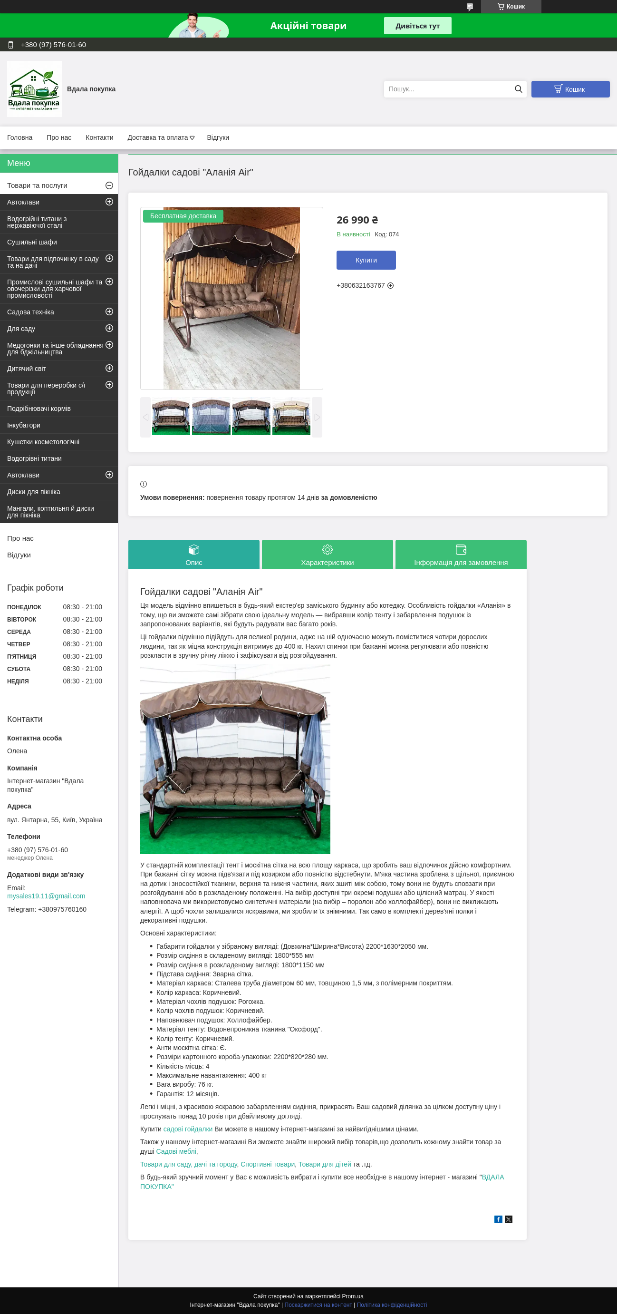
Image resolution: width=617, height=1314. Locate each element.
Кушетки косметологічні (43, 442)
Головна (19, 137)
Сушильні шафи (32, 242)
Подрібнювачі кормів (39, 408)
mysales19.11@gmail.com (46, 896)
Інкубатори (23, 425)
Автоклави (23, 202)
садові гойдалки (188, 1129)
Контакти (99, 137)
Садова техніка (30, 312)
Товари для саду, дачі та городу (188, 1164)
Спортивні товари (268, 1164)
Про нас (59, 137)
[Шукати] (518, 89)
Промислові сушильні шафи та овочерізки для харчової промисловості (54, 288)
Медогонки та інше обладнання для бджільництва (55, 348)
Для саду (21, 328)
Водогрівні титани (34, 458)
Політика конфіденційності (392, 1305)
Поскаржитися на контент (318, 1305)
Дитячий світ (26, 368)
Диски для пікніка (33, 492)
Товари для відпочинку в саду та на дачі (53, 262)
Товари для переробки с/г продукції (46, 388)
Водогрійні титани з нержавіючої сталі (37, 222)
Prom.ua (353, 1296)
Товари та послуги (37, 185)
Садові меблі (176, 1151)
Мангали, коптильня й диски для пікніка (50, 512)
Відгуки (218, 137)
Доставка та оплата (157, 137)
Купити (366, 260)
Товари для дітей (326, 1164)
